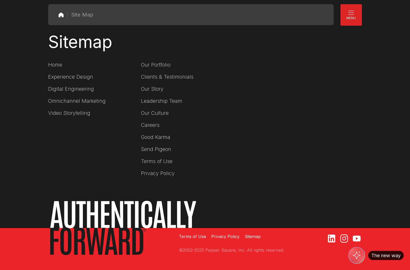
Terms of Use (157, 161)
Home (55, 65)
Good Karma (155, 137)
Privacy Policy (158, 173)
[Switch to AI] (376, 255)
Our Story (152, 89)
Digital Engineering (71, 89)
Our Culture (155, 113)
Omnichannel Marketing (77, 101)
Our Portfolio (155, 65)
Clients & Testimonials (167, 77)
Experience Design (70, 77)
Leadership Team (161, 101)
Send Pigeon (156, 149)
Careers (150, 125)
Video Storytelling (69, 113)
